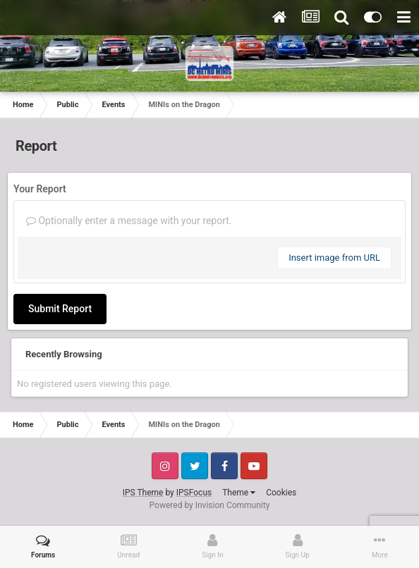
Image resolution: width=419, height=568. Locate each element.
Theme (238, 493)
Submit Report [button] (60, 308)
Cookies (281, 493)
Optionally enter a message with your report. (129, 220)
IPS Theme (143, 493)
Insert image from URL (334, 257)
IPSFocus (194, 493)
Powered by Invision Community (210, 505)
